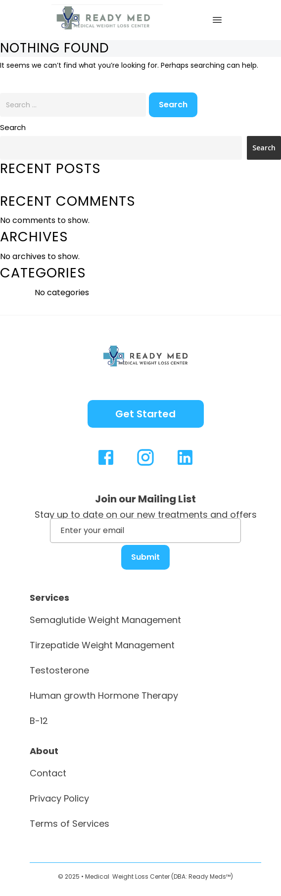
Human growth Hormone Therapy (104, 695)
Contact (48, 773)
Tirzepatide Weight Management (102, 645)
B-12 (39, 721)
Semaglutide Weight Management (105, 620)
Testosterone (59, 670)
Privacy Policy (59, 798)
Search (13, 128)
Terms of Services (69, 823)
